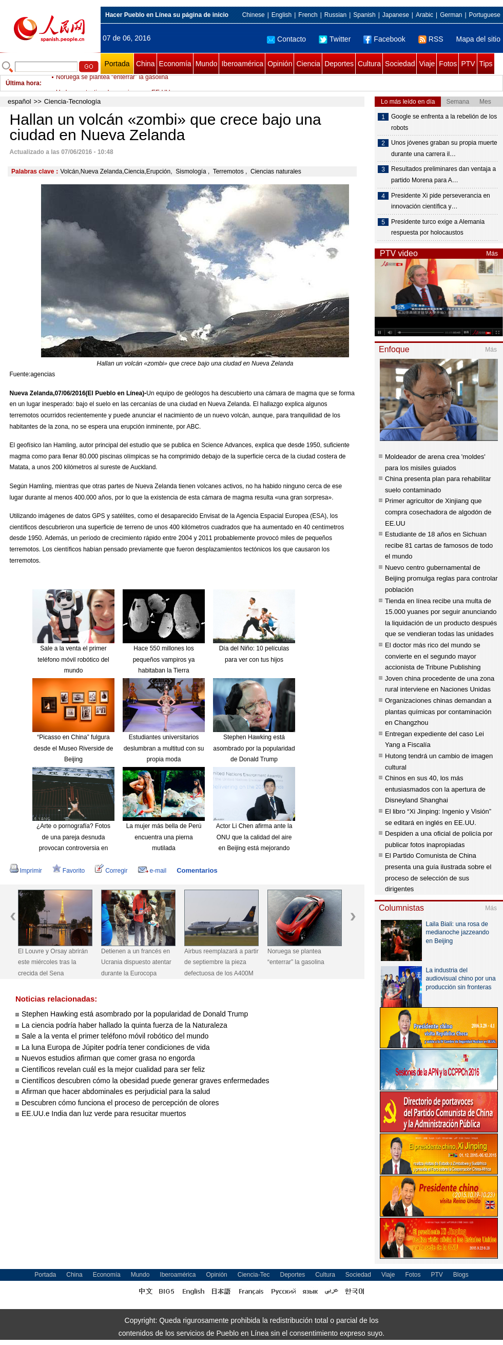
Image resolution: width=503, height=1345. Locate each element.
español (19, 101)
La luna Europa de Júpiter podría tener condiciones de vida (116, 1047)
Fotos (448, 64)
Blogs (461, 1274)
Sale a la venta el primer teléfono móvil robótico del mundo (73, 659)
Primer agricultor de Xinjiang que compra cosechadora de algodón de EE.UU (438, 512)
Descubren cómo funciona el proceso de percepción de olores (120, 1103)
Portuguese (484, 14)
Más (492, 253)
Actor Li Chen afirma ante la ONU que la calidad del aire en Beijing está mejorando (254, 837)
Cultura (369, 64)
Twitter (335, 39)
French (307, 14)
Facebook (384, 39)
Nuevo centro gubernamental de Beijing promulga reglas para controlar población (441, 578)
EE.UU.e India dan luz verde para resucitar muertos (104, 1113)
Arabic (424, 14)
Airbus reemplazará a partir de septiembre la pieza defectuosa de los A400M (221, 962)
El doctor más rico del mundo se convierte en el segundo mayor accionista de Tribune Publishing (432, 656)
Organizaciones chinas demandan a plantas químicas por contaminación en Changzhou (438, 711)
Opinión (279, 64)
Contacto (286, 39)
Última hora (23, 83)
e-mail (152, 870)
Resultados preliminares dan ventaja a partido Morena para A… (443, 174)
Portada (116, 64)
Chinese (253, 14)
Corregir (111, 870)
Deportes (339, 64)
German (451, 14)
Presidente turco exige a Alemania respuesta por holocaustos (438, 227)
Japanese (395, 14)
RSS (430, 39)
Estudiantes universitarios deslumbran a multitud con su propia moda (164, 748)
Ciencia (308, 64)
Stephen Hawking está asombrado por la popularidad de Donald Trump (254, 748)
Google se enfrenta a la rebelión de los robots (444, 122)
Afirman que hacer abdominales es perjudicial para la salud (116, 1091)
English (282, 14)
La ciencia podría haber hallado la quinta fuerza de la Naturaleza (124, 1025)
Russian (335, 14)
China (145, 64)
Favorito (68, 870)
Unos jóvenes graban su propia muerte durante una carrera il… (444, 148)
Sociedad (400, 64)
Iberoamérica (242, 64)
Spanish (364, 14)
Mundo (207, 64)
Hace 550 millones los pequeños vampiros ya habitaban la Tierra (164, 659)
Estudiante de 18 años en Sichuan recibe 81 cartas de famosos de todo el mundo (439, 545)
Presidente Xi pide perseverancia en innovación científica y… (440, 201)
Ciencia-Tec (254, 1274)
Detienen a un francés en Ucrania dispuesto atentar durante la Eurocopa (136, 962)
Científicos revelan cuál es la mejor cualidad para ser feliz (113, 1069)
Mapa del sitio (478, 39)
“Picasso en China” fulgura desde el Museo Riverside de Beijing (73, 748)
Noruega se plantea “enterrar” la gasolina (112, 83)
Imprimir (26, 870)
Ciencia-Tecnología (72, 101)
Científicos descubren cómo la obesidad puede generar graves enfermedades (145, 1081)
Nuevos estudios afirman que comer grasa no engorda (108, 1058)
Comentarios (197, 870)
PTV (468, 64)
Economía (175, 64)
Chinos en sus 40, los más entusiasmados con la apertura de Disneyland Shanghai (435, 789)
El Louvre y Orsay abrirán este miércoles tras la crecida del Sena (53, 962)
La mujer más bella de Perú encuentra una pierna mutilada (164, 837)
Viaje (427, 64)
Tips (486, 64)
